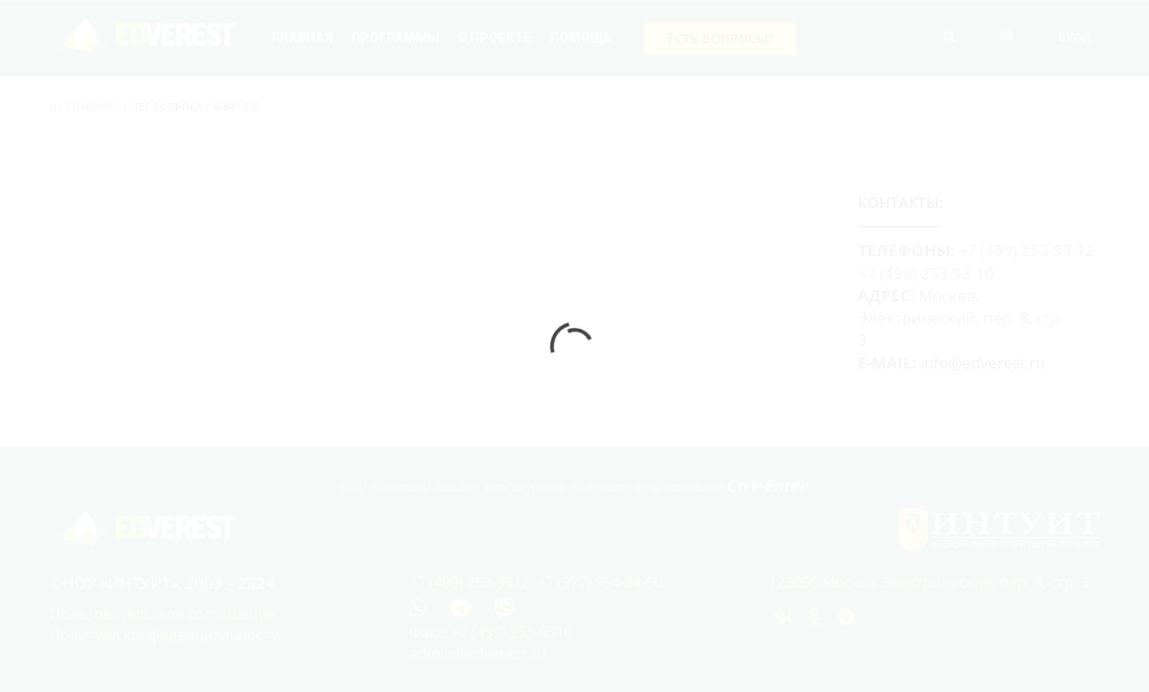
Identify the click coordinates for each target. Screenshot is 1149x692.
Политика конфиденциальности (165, 635)
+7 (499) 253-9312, (473, 582)
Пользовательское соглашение (163, 614)
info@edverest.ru (982, 362)
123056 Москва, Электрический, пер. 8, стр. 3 (928, 582)
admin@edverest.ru (477, 653)
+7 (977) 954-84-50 (599, 582)
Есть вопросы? (720, 38)
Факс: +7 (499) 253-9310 (490, 632)
